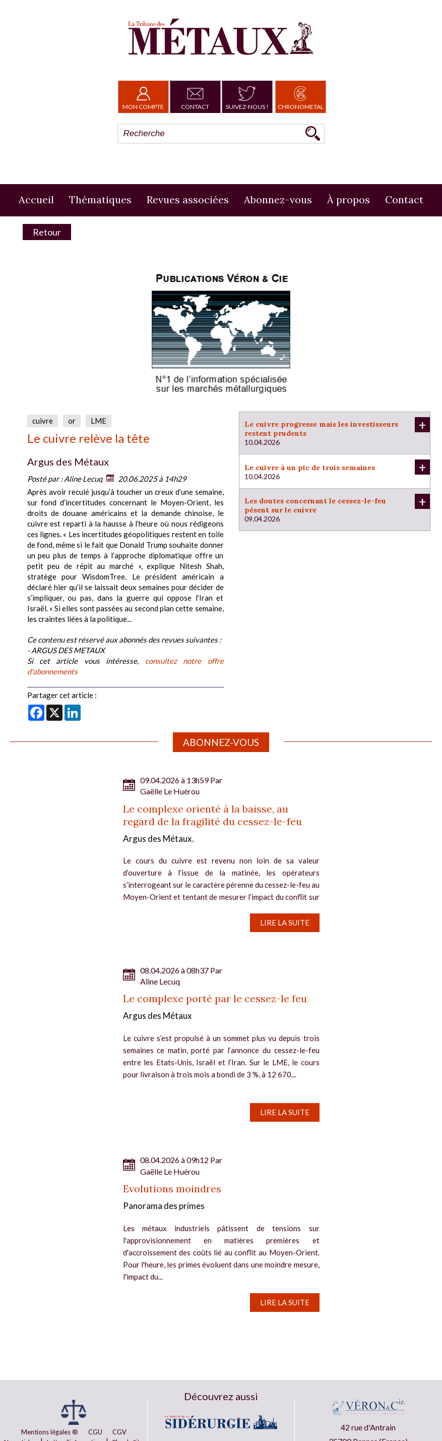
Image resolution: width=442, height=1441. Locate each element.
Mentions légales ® (49, 1432)
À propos (348, 199)
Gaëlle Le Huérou (170, 791)
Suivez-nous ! (247, 96)
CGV (119, 1432)
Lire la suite (284, 922)
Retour (47, 232)
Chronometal (301, 96)
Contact (195, 96)
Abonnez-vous (278, 199)
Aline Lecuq (83, 478)
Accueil (36, 199)
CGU (95, 1432)
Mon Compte (143, 96)
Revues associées (188, 199)
